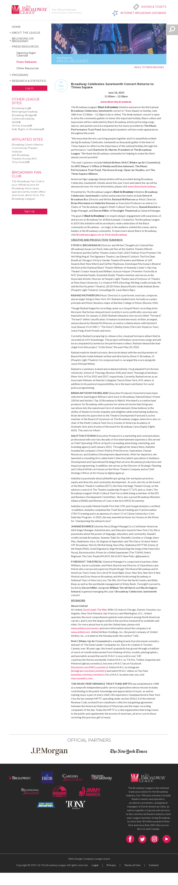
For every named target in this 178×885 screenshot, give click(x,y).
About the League (26, 32)
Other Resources (27, 68)
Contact (154, 865)
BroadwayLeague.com (88, 234)
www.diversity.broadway (115, 101)
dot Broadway (20, 155)
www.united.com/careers (85, 628)
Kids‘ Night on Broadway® (28, 129)
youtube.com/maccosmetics (88, 674)
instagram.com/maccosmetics (89, 670)
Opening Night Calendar (26, 54)
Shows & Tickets (153, 6)
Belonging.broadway (25, 111)
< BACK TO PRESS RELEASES (148, 67)
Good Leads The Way (95, 609)
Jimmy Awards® (22, 125)
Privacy (111, 865)
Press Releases (26, 62)
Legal (95, 865)
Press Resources (25, 46)
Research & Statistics (29, 80)
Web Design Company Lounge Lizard (89, 858)
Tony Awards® (21, 162)
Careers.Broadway (23, 118)
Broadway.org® (21, 108)
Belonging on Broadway (23, 40)
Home (16, 26)
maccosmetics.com (82, 678)
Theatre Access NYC (24, 158)
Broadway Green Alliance (27, 144)
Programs (20, 75)
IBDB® (16, 122)
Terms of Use (132, 865)
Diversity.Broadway (116, 234)
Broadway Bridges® (24, 115)
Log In (29, 88)
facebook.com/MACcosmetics (89, 667)
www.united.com (80, 631)
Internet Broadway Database (143, 13)
